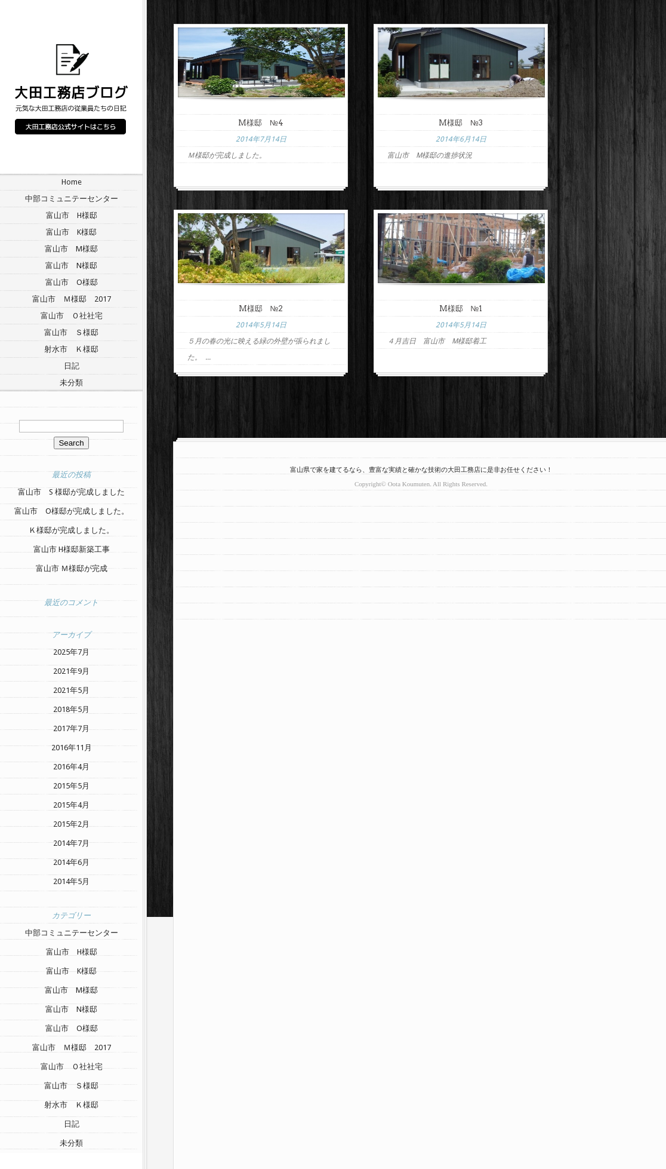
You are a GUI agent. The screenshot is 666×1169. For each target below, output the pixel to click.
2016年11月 (71, 747)
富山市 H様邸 (71, 215)
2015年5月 (71, 785)
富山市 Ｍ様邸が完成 (71, 568)
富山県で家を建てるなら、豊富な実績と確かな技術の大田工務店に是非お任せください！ (421, 469)
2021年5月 (71, 690)
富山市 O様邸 (71, 282)
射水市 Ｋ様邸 (71, 349)
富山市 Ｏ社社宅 (72, 315)
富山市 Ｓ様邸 (71, 332)
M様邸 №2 (261, 308)
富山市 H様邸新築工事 (71, 549)
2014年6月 (71, 862)
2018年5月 (71, 709)
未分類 (71, 382)
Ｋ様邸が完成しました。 (71, 530)
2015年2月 (71, 824)
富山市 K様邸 (71, 232)
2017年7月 (71, 728)
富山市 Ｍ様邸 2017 (71, 298)
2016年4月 (71, 766)
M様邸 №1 (461, 308)
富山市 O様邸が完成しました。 (71, 511)
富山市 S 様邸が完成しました (71, 491)
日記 (71, 365)
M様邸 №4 (260, 122)
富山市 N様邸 (71, 265)
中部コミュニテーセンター (71, 198)
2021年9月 (71, 671)
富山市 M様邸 (71, 248)
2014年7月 (71, 843)
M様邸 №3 (461, 122)
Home (71, 181)
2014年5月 (71, 881)
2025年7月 (71, 652)
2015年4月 (71, 804)
